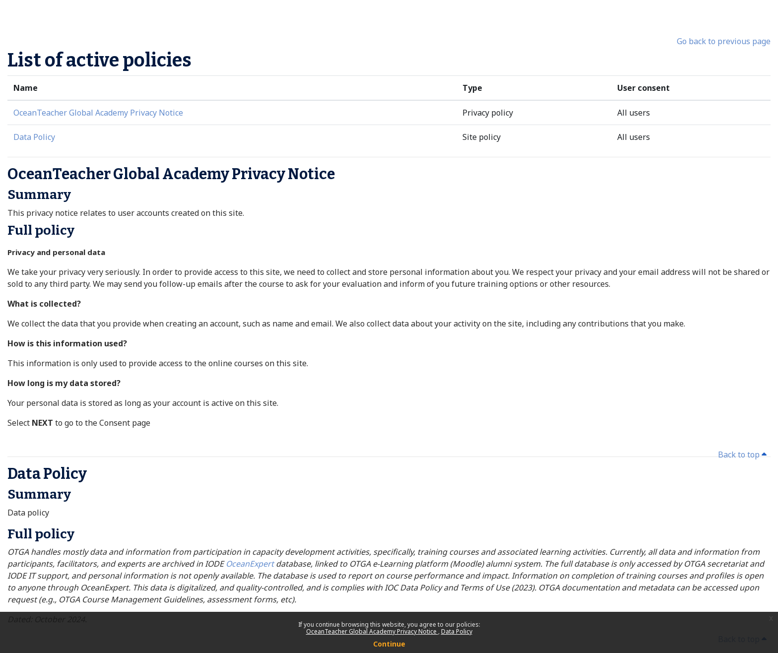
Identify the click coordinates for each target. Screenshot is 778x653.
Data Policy (456, 631)
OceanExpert (251, 563)
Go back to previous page (724, 41)
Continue (389, 644)
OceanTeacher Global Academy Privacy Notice (372, 631)
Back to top (742, 454)
